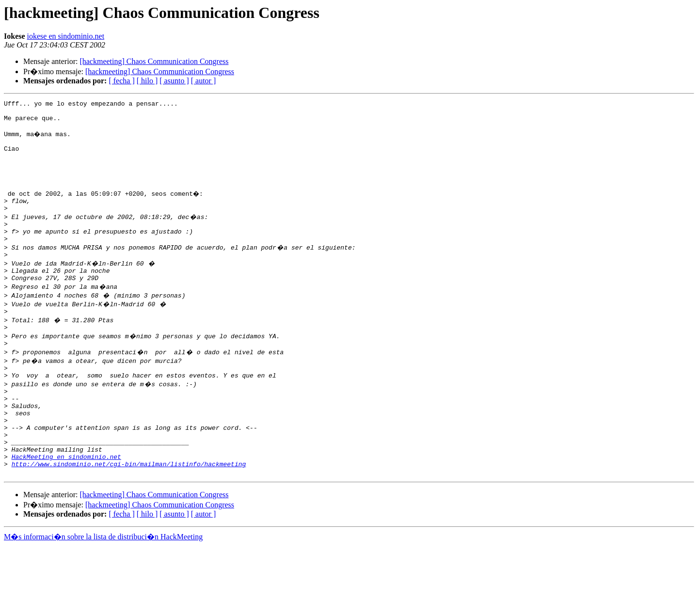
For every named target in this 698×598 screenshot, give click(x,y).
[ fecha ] (121, 81)
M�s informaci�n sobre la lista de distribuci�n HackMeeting (103, 589)
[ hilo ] (147, 81)
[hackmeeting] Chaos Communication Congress (153, 61)
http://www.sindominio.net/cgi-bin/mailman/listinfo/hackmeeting (129, 514)
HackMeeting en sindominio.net (66, 506)
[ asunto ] (174, 81)
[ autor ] (203, 81)
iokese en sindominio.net (66, 36)
